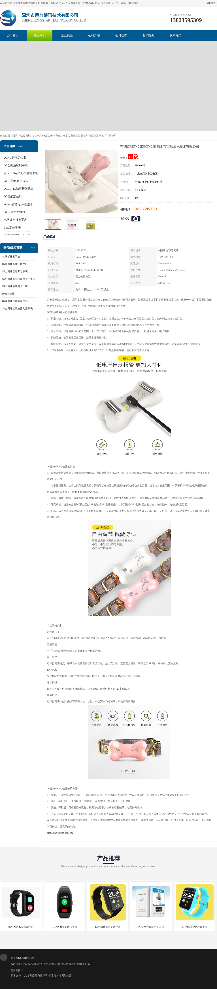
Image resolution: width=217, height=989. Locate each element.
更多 (33, 247)
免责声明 (42, 975)
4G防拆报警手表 (11, 256)
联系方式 (175, 35)
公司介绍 (94, 35)
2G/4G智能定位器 (43, 135)
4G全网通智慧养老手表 (15, 271)
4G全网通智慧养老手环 (15, 301)
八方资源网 (30, 975)
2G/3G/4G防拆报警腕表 (18, 188)
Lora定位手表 (12, 227)
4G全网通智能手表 (16, 165)
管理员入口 (54, 975)
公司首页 (12, 35)
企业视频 (67, 35)
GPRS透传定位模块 (16, 180)
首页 (15, 135)
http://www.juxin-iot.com (60, 833)
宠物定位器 (8, 293)
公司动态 (121, 35)
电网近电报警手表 (15, 219)
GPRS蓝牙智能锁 (14, 212)
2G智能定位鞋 (13, 196)
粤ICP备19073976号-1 (45, 964)
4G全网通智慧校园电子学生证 (18, 279)
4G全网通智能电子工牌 (15, 286)
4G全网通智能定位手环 (15, 264)
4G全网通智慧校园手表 (194, 927)
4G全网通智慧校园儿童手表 (17, 308)
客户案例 (148, 35)
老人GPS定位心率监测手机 (21, 173)
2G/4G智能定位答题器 (18, 204)
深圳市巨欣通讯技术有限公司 (72, 964)
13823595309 (145, 208)
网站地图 (66, 975)
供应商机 (40, 35)
